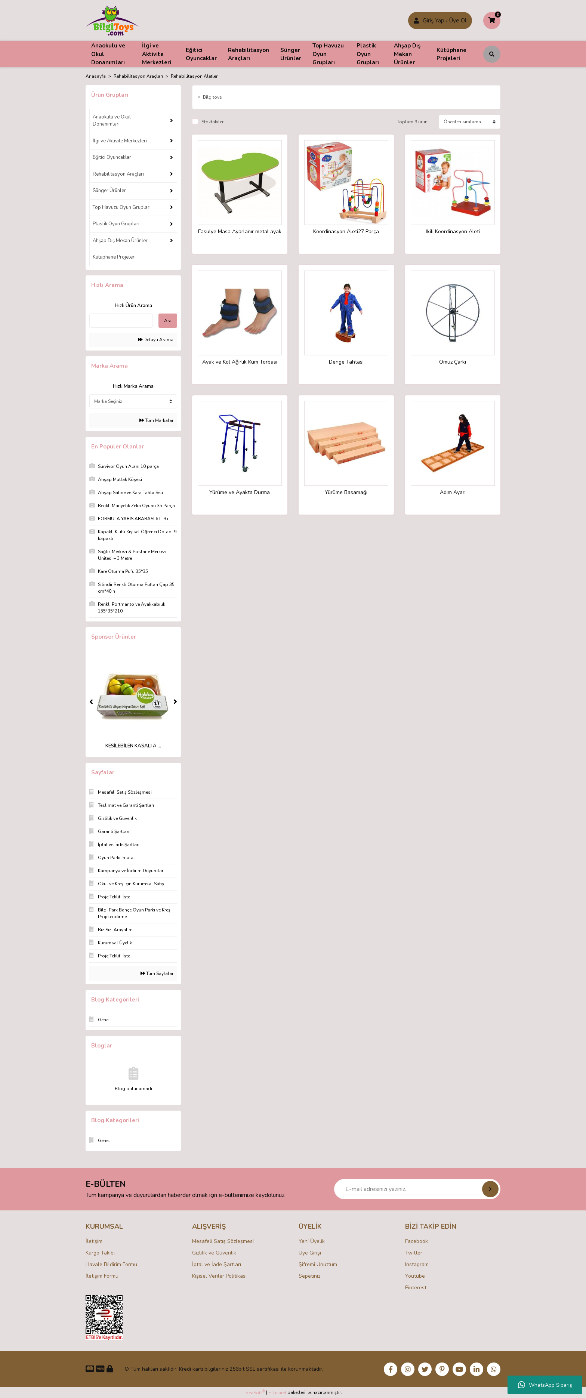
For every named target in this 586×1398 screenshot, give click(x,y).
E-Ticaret (277, 1393)
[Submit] (490, 1189)
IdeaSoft (254, 1392)
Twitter (413, 1252)
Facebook (416, 1241)
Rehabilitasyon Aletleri (195, 76)
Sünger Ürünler (109, 190)
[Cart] (491, 20)
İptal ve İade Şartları (216, 1264)
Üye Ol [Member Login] (457, 20)
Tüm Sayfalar (157, 973)
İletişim (94, 1241)
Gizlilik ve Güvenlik (214, 1252)
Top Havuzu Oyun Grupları (122, 207)
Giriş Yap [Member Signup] (433, 20)
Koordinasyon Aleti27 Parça (346, 232)
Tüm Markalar (156, 420)
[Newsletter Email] (417, 1189)
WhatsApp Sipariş (545, 1385)
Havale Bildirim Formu (111, 1264)
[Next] (175, 702)
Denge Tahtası (346, 362)
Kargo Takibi (100, 1252)
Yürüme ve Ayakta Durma (239, 493)
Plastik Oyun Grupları (116, 223)
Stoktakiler (212, 122)
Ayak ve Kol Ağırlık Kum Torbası (239, 362)
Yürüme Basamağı (346, 493)
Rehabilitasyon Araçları (118, 174)
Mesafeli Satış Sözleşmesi (223, 1241)
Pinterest (415, 1287)
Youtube (415, 1276)
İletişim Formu (102, 1276)
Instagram (417, 1264)
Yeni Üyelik (312, 1241)
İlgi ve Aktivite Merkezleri (120, 141)
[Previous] (91, 702)
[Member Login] (416, 20)
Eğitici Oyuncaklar (112, 157)
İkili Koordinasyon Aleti (453, 232)
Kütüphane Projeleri (114, 257)
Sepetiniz (309, 1276)
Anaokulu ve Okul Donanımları (112, 121)
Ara (168, 321)
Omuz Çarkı (452, 362)
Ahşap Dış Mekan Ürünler (120, 240)
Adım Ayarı (453, 493)
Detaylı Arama (155, 340)
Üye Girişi (310, 1252)
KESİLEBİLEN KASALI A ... (133, 746)
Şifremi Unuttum (318, 1264)
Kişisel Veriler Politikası (219, 1276)
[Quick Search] (121, 321)
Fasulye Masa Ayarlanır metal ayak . (239, 235)
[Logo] (112, 20)
